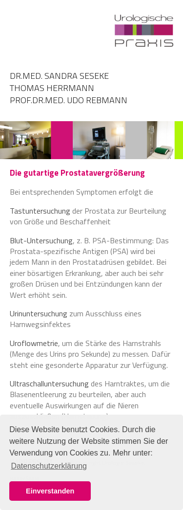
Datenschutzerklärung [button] (49, 466)
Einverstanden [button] (50, 491)
